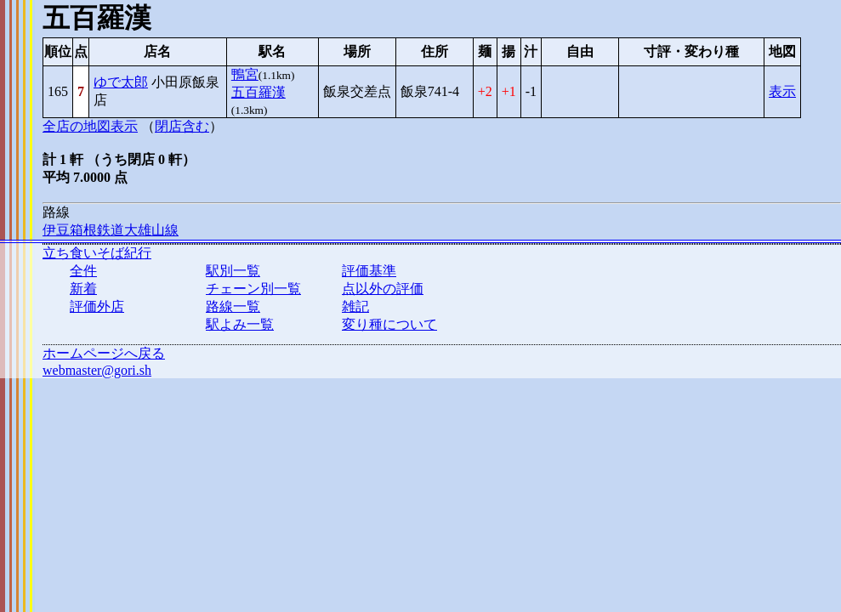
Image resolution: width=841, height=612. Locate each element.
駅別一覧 (233, 271)
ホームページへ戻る (104, 353)
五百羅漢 (258, 92)
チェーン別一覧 (253, 288)
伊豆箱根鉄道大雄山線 (111, 230)
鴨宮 (245, 74)
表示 (782, 91)
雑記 (355, 306)
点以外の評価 (382, 288)
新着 (83, 288)
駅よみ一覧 (240, 324)
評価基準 (369, 271)
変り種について (389, 324)
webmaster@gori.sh (97, 370)
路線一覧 (233, 306)
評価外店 (97, 306)
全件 (83, 271)
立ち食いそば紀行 (97, 253)
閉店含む (182, 126)
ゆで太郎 (121, 82)
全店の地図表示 (90, 126)
